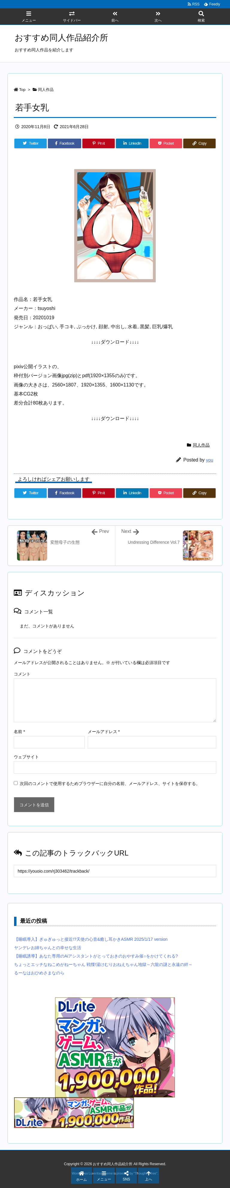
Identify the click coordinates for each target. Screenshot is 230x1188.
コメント (22, 674)
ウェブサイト (26, 756)
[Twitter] (30, 143)
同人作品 (46, 89)
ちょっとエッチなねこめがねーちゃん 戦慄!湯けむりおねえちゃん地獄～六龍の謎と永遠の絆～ (103, 964)
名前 (19, 731)
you (209, 459)
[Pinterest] (98, 143)
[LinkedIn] (132, 143)
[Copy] (199, 143)
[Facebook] (64, 143)
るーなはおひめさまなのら (39, 972)
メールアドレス (104, 731)
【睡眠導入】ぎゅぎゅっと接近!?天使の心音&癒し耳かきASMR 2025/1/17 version (91, 939)
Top (22, 89)
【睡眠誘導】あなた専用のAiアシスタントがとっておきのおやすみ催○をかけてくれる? (96, 956)
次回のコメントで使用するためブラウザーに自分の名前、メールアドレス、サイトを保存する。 (110, 783)
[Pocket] (166, 143)
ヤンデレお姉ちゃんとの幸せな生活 (47, 947)
